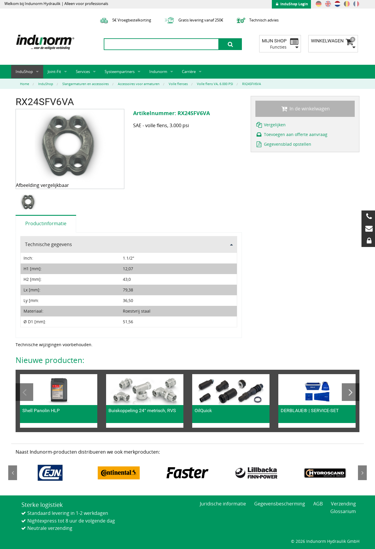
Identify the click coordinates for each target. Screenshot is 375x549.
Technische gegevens (48, 244)
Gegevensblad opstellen (283, 144)
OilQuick (203, 410)
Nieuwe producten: (50, 360)
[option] (29, 202)
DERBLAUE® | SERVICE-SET (310, 410)
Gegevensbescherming (279, 503)
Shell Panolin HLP (41, 410)
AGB (318, 503)
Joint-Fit (54, 71)
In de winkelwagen (305, 108)
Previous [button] (24, 392)
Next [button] (350, 392)
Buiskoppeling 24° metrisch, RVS (142, 410)
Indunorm (158, 71)
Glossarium (343, 511)
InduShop (24, 71)
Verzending (343, 503)
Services (83, 71)
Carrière (189, 71)
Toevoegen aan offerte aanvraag (291, 134)
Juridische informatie (223, 503)
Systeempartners (120, 71)
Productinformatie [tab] (45, 223)
